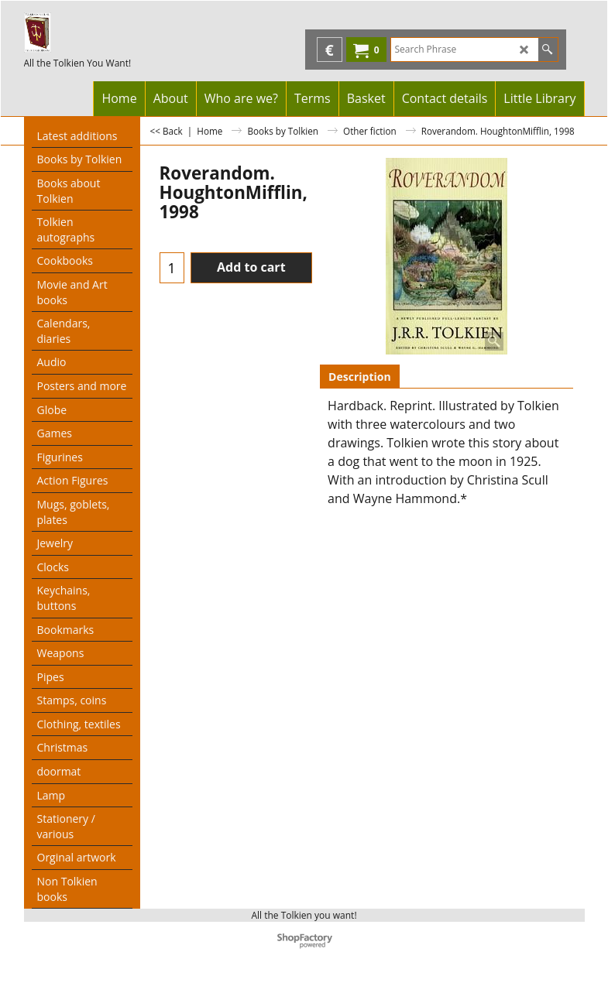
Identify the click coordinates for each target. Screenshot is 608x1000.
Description (359, 376)
